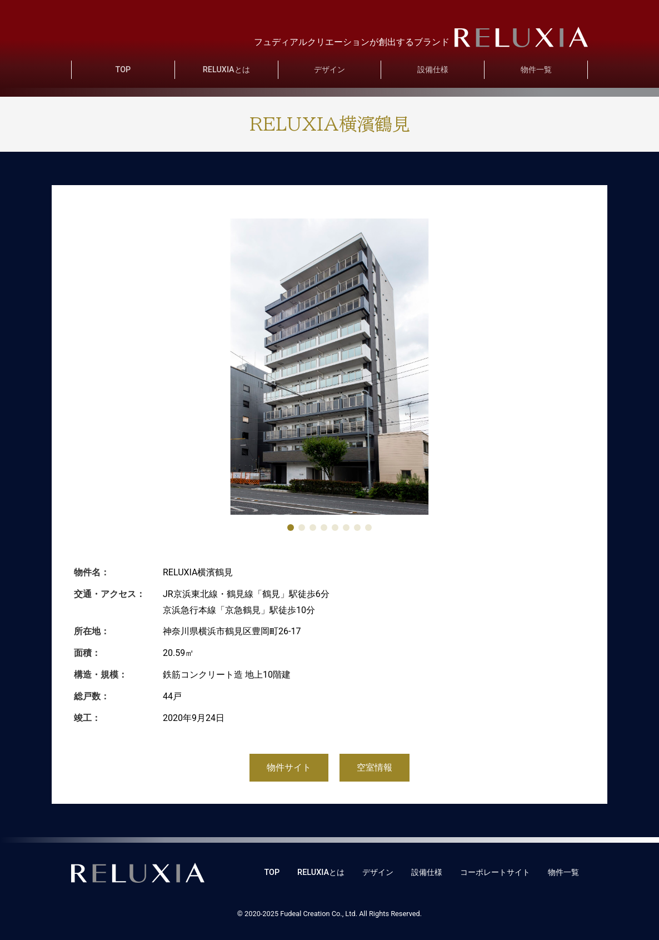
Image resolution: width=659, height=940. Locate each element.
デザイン (329, 69)
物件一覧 (536, 69)
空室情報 (374, 767)
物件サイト (289, 767)
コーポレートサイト (495, 872)
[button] (290, 527)
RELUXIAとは (226, 69)
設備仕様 (432, 69)
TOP (123, 69)
